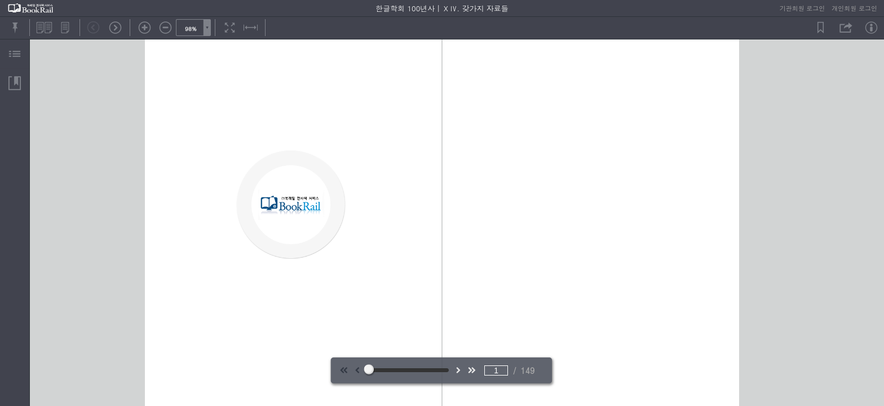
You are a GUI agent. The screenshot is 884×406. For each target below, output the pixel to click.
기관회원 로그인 (802, 8)
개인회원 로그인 (854, 8)
